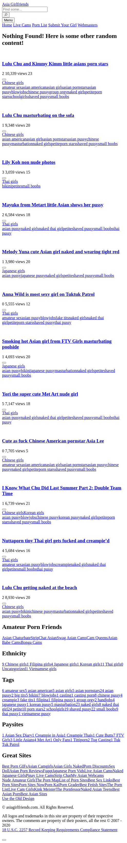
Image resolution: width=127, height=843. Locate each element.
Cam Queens (97, 638)
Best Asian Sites (34, 794)
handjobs (104, 700)
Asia (15, 4)
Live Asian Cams (98, 771)
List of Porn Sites (73, 780)
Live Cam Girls (21, 789)
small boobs (59, 96)
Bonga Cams (31, 642)
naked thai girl (51, 228)
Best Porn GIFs (14, 766)
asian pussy (77, 139)
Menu (8, 20)
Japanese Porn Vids (68, 771)
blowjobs (18, 92)
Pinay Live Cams (40, 775)
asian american (34, 87)
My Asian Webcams (87, 775)
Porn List (39, 25)
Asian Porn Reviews (26, 771)
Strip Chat (62, 775)
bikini (7, 186)
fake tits (62, 318)
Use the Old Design (18, 798)
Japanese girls (13, 271)
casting (63, 695)
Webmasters (87, 25)
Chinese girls (13, 83)
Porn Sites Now (31, 784)
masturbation (22, 144)
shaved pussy (39, 96)
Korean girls (34, 512)
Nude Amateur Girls (18, 780)
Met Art (42, 740)
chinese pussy (37, 92)
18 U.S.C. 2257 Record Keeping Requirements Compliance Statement (60, 830)
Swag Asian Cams (71, 638)
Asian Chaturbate (16, 638)
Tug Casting (99, 740)
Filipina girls (39, 664)
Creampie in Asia (48, 735)
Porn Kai (52, 784)
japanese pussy (33, 275)
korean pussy (69, 517)
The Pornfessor (68, 789)
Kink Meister (45, 789)
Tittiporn (79, 740)
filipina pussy (61, 700)
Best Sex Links (100, 780)
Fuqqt (47, 771)
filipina (40, 700)
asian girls (54, 87)
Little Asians (22, 740)
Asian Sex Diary (17, 735)
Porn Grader (69, 784)
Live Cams (22, 25)
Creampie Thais (78, 735)
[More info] (4, 79)
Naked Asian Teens (96, 789)
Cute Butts (103, 735)
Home (7, 25)
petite (90, 92)
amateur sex (12, 87)
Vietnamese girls (41, 669)
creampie (63, 564)
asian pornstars (75, 87)
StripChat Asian (44, 638)
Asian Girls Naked (68, 766)
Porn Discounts (96, 766)
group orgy (58, 92)
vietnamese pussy (34, 713)
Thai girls (10, 181)
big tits (18, 695)
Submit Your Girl (62, 25)
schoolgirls (18, 96)
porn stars (68, 144)
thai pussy (63, 322)
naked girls (76, 92)
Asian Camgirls (40, 766)
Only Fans (60, 740)
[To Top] (4, 840)
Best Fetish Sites (93, 784)
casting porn (83, 695)
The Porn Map (47, 780)
